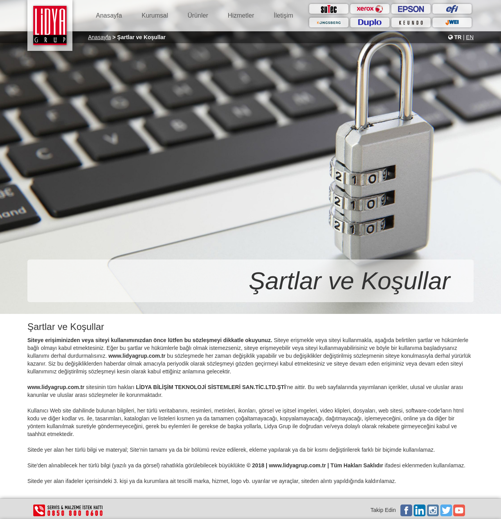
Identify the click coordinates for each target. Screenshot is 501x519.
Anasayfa (109, 15)
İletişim (283, 15)
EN (470, 37)
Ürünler (197, 15)
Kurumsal (155, 15)
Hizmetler (241, 15)
